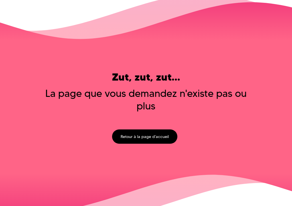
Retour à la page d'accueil (145, 136)
